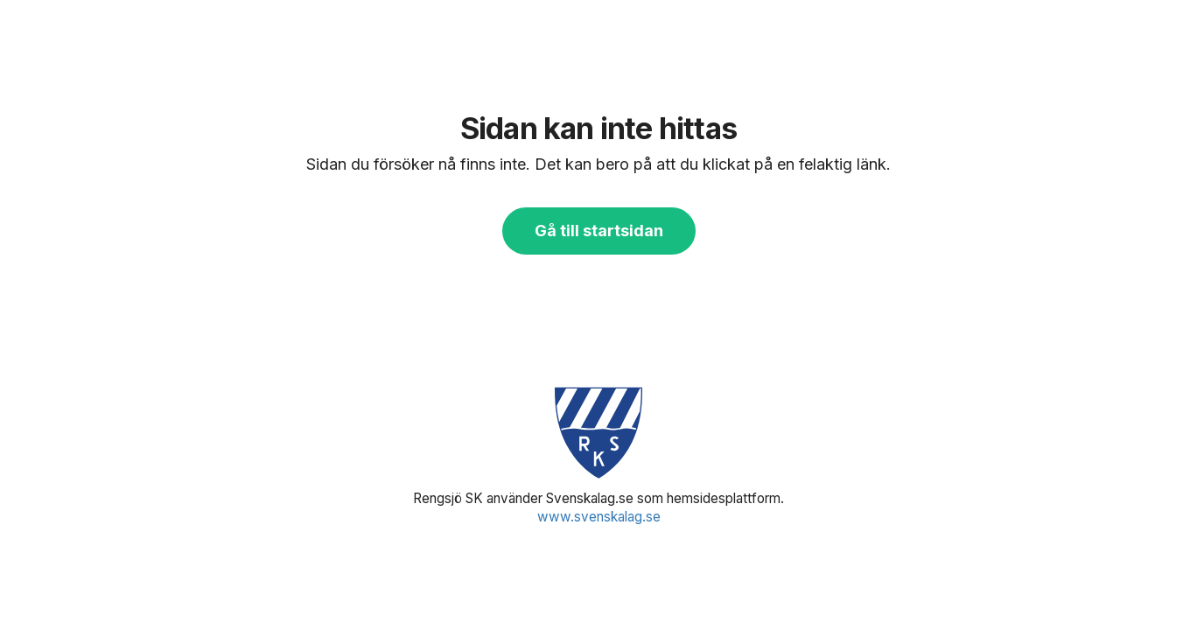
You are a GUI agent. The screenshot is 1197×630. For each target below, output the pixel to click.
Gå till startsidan (599, 230)
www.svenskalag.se (599, 516)
